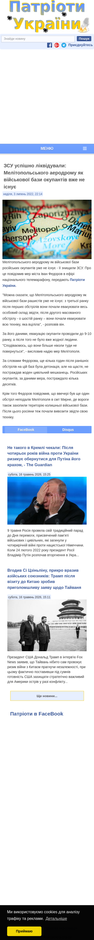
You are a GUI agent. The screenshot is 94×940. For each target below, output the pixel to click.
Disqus (68, 430)
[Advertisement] (46, 97)
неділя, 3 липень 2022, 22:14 (22, 194)
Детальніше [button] (56, 918)
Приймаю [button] (24, 931)
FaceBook (26, 430)
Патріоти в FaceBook (36, 713)
